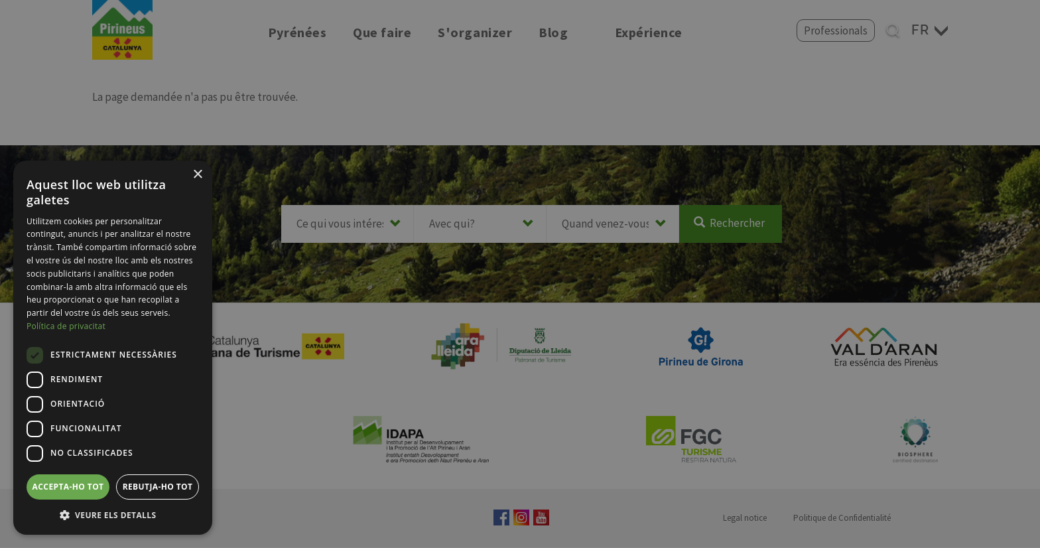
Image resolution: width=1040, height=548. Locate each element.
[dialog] (112, 348)
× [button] (197, 175)
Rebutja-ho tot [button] (158, 486)
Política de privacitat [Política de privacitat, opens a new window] (66, 326)
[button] (113, 514)
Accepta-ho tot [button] (68, 486)
